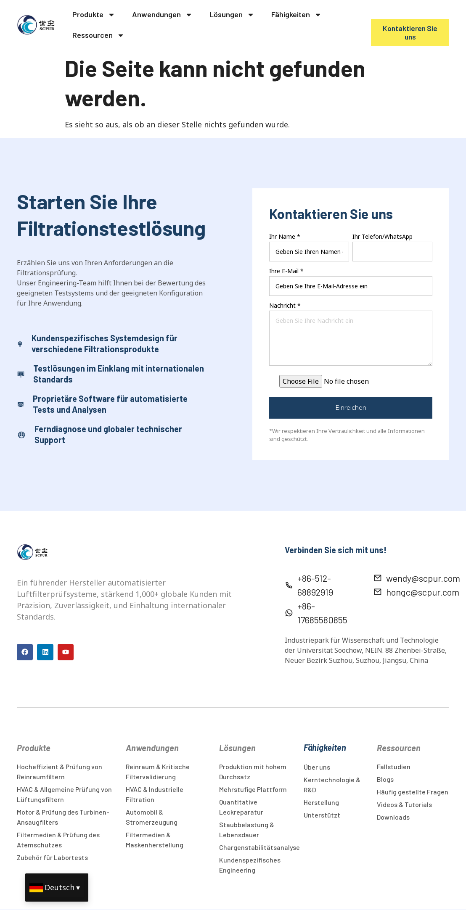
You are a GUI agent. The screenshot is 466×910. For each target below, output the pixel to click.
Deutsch (59, 887)
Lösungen (231, 15)
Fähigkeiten (296, 15)
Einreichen (350, 407)
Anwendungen (162, 15)
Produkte (93, 15)
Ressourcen (98, 35)
